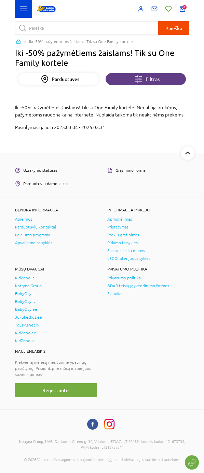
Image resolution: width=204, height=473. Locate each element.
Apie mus (23, 219)
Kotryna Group (28, 285)
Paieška (173, 28)
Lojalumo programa (32, 235)
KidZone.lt (24, 278)
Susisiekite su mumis (126, 250)
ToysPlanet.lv (27, 325)
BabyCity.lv (25, 301)
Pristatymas (117, 227)
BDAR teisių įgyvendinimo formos (138, 285)
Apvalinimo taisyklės (33, 242)
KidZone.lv (25, 340)
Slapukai (114, 293)
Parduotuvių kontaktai (35, 227)
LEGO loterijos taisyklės (128, 258)
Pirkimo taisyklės (122, 242)
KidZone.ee (25, 333)
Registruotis (55, 390)
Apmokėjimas (119, 219)
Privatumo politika (124, 278)
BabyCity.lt (25, 293)
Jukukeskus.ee (28, 317)
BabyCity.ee (26, 309)
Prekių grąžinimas (123, 235)
